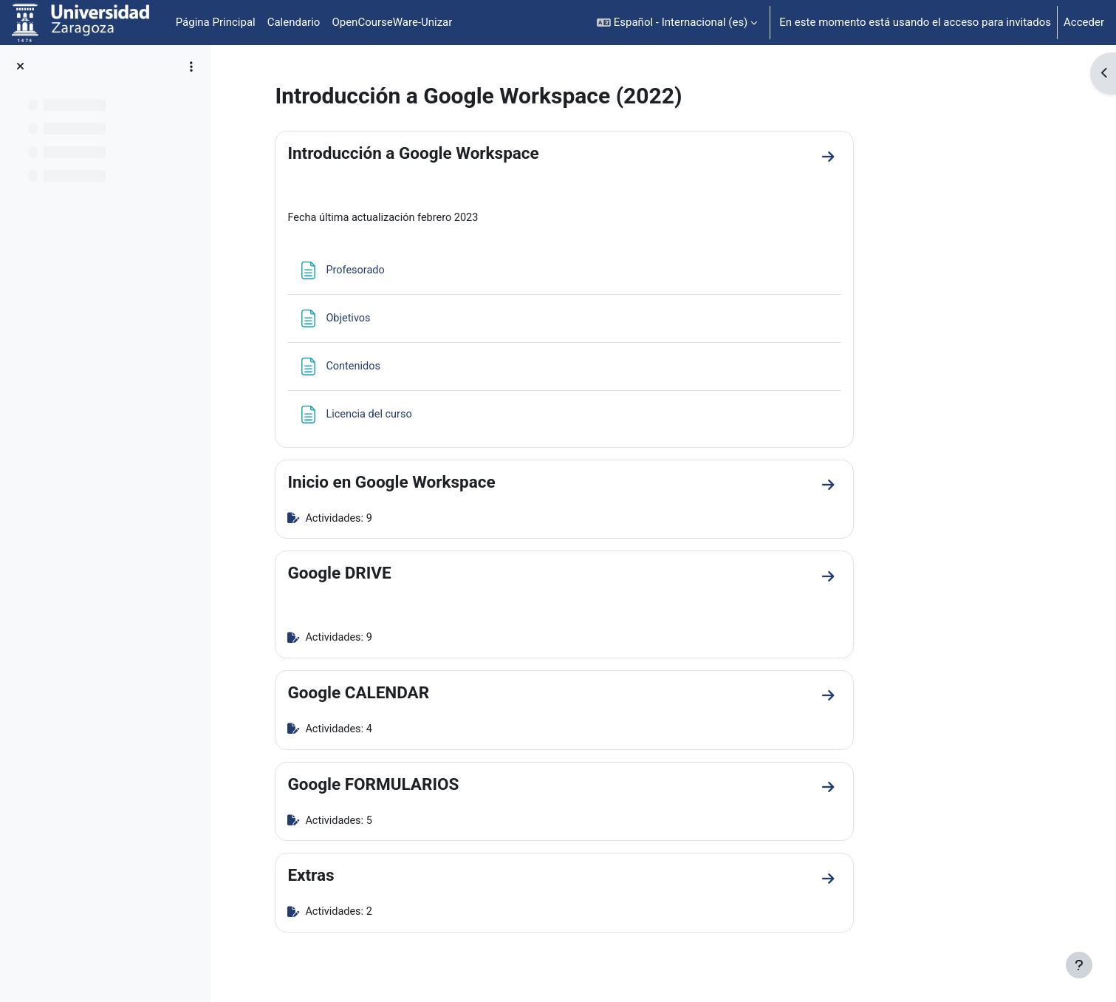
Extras (397, 879)
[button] (677, 22)
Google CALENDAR (445, 695)
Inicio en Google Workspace (478, 482)
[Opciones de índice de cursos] (191, 66)
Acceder (1084, 22)
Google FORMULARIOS (460, 787)
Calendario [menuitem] (294, 22)
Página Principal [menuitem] (216, 22)
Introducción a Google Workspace (500, 153)
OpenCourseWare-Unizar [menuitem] (392, 22)
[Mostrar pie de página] (1079, 965)
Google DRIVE (426, 574)
